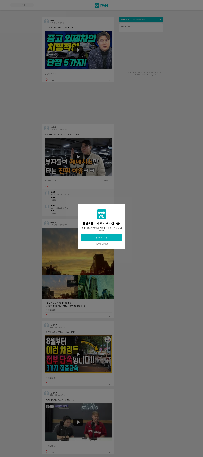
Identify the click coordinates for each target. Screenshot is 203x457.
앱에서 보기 (101, 237)
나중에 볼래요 (101, 243)
